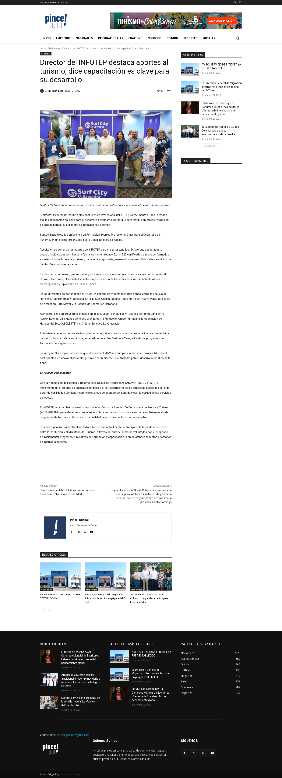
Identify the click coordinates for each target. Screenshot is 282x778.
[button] (237, 38)
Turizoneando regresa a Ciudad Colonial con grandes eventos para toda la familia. (149, 598)
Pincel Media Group (70, 774)
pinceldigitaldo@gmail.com (73, 735)
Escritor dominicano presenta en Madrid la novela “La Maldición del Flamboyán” (80, 701)
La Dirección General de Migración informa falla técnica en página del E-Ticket (105, 598)
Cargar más (211, 146)
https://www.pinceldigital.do (83, 525)
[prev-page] (42, 610)
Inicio (43, 48)
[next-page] (48, 610)
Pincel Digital (55, 90)
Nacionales (54, 48)
